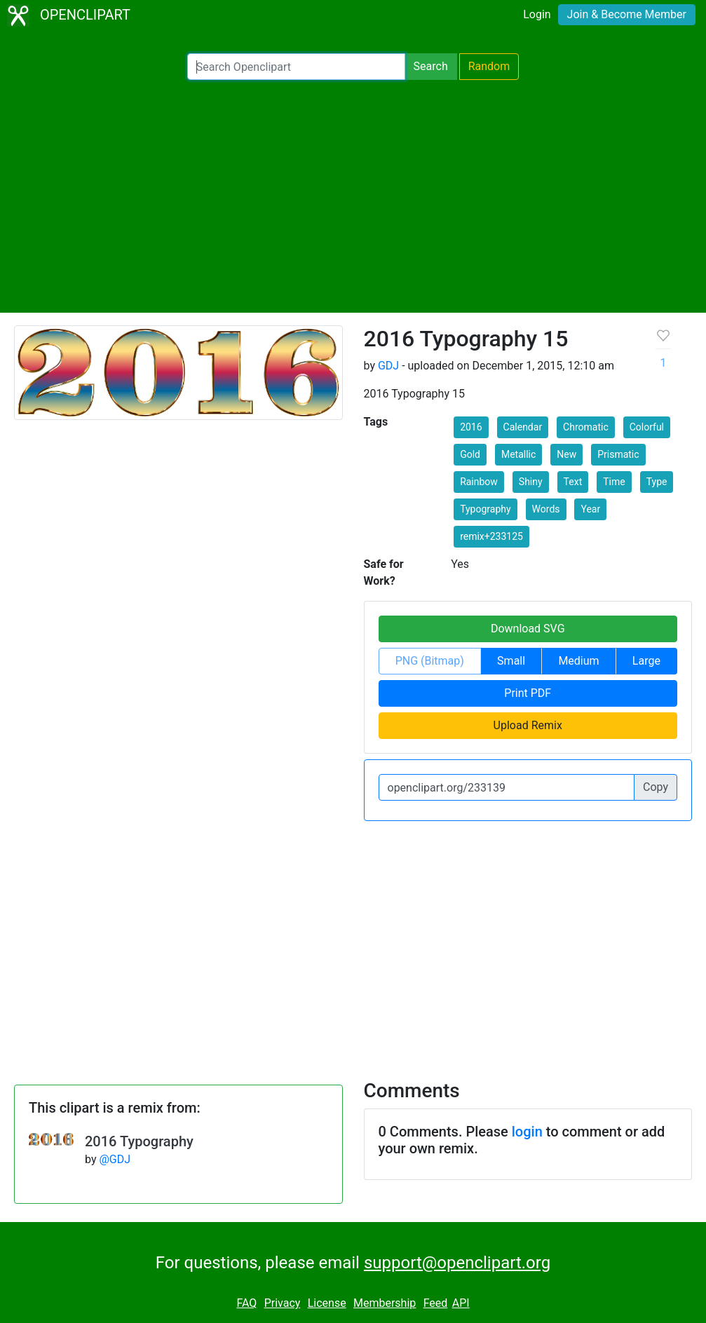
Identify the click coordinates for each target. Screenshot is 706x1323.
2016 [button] (471, 427)
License (327, 1303)
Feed (435, 1303)
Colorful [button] (647, 427)
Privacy (282, 1303)
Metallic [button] (518, 454)
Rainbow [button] (479, 481)
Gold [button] (470, 454)
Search (431, 66)
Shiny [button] (531, 481)
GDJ (388, 365)
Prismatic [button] (618, 454)
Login (536, 14)
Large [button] (646, 660)
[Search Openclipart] (296, 66)
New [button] (566, 454)
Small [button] (511, 660)
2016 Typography (139, 1141)
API (461, 1303)
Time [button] (614, 481)
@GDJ (114, 1159)
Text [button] (573, 481)
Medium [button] (578, 660)
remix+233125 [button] (491, 536)
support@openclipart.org (457, 1263)
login (527, 1131)
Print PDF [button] (527, 693)
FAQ (246, 1303)
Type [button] (656, 481)
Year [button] (590, 509)
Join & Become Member (626, 14)
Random (489, 66)
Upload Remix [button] (528, 725)
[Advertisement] (353, 196)
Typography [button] (485, 509)
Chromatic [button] (586, 427)
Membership (384, 1303)
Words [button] (546, 509)
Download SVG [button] (528, 628)
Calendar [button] (523, 427)
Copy (655, 787)
